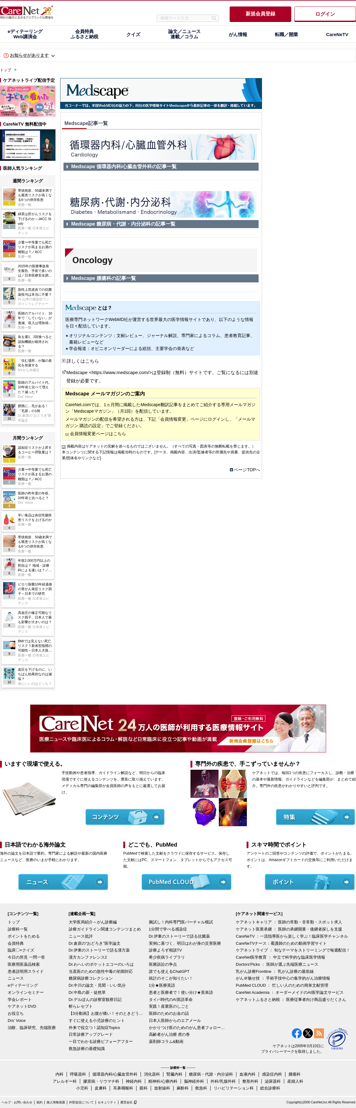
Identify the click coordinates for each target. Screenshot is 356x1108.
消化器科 (152, 1074)
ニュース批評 (81, 936)
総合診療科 (270, 1088)
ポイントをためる (24, 936)
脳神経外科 (194, 1081)
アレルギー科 (65, 1081)
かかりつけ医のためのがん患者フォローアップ (187, 1027)
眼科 (144, 1088)
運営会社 (126, 1102)
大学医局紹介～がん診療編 (93, 922)
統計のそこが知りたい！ (171, 978)
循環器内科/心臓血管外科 (115, 1074)
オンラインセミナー (26, 992)
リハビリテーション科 (234, 1088)
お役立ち (16, 1013)
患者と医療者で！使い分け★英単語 (181, 992)
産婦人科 (295, 1081)
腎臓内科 (174, 1074)
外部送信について (81, 1102)
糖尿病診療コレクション (91, 978)
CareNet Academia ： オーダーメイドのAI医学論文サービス (290, 992)
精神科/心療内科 (163, 1081)
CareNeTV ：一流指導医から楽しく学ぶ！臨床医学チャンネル (292, 936)
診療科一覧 (18, 929)
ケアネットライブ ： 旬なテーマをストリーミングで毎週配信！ (293, 950)
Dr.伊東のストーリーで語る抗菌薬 (179, 936)
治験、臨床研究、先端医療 (32, 1027)
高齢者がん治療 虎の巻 (169, 1034)
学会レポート (20, 999)
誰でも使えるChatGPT (169, 971)
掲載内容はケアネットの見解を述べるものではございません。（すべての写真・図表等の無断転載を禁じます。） (161, 446)
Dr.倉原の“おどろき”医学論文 (95, 943)
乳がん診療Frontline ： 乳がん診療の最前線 (275, 971)
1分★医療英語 (162, 985)
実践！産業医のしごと (169, 1006)
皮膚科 (101, 1088)
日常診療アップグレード (91, 1034)
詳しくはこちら (83, 361)
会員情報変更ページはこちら (98, 433)
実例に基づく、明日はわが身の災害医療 (185, 943)
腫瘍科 (294, 1074)
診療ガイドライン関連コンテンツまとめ (105, 929)
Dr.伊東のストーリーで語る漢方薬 (99, 950)
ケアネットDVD (22, 1006)
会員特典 (16, 943)
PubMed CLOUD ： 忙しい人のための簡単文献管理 (282, 985)
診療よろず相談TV (165, 950)
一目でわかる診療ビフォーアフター (101, 1041)
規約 (39, 1102)
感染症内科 (272, 1074)
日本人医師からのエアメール (175, 1020)
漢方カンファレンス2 (88, 957)
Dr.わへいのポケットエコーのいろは (101, 964)
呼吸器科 (78, 1074)
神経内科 (134, 1081)
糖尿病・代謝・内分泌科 (211, 1074)
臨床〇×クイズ (21, 950)
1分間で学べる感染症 (168, 929)
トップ (5, 70)
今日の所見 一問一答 (26, 957)
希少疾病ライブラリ (167, 957)
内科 (59, 1074)
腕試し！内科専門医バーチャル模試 (181, 922)
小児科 (82, 1088)
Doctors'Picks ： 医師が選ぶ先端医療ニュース (277, 964)
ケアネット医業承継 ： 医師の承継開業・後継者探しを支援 (289, 929)
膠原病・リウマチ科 (101, 1081)
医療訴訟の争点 (163, 964)
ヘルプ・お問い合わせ (17, 1102)
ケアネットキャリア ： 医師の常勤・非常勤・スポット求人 (289, 922)
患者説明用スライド (26, 971)
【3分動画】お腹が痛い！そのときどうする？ (107, 1013)
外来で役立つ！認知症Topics (94, 1027)
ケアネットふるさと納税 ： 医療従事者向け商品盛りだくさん (291, 999)
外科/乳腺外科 (223, 1081)
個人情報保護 (56, 1102)
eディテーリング (23, 985)
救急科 (201, 1088)
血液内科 (247, 1074)
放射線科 (162, 1088)
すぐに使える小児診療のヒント (97, 1020)
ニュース (16, 978)
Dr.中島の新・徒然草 (87, 992)
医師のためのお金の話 (169, 1013)
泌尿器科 (273, 1081)
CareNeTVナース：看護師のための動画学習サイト (281, 943)
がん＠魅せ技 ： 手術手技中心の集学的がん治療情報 (283, 978)
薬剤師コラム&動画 (166, 1041)
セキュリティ (107, 1102)
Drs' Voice (17, 1020)
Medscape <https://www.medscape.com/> (109, 372)
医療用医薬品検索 (24, 964)
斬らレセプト (81, 1006)
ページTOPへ (247, 469)
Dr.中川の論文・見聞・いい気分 (97, 985)
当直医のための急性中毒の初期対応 (101, 971)
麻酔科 (183, 1088)
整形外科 (250, 1081)
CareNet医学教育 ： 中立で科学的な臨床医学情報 (280, 957)
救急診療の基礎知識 (87, 1048)
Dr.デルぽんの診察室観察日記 (95, 999)
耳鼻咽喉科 (123, 1088)
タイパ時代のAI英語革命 (171, 999)
